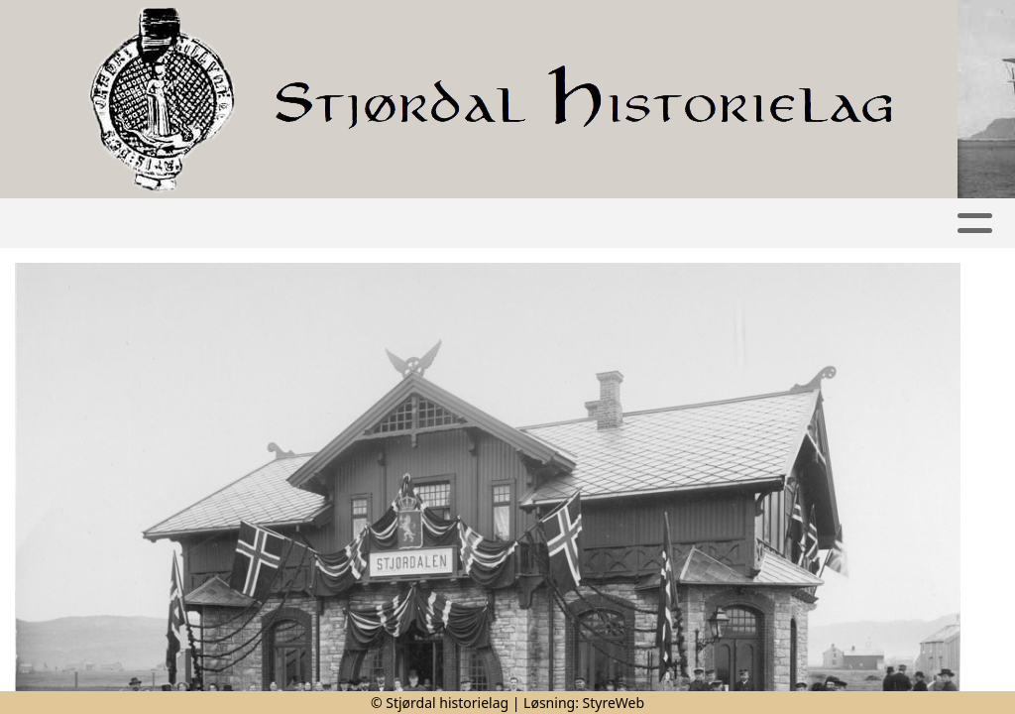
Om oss (726, 223)
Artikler (229, 223)
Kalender (430, 223)
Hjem (144, 223)
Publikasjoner (582, 223)
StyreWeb (614, 702)
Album (321, 223)
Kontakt (844, 223)
